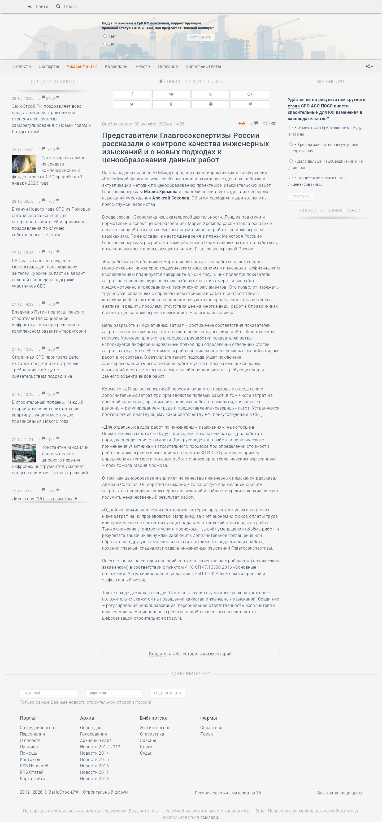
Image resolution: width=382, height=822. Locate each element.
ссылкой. (210, 805)
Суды (145, 740)
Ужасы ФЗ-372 (82, 66)
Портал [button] (28, 705)
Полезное (168, 66)
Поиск (66, 6)
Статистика (152, 721)
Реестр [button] (143, 66)
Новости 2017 (94, 760)
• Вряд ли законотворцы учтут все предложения (323, 147)
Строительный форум (105, 779)
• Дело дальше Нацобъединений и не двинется (325, 164)
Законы (148, 728)
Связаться (211, 715)
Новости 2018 (94, 766)
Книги (146, 734)
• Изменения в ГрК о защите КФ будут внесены (326, 131)
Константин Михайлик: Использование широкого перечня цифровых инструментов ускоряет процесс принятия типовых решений (50, 460)
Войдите (157, 641)
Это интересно (155, 715)
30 (217, 81)
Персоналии (32, 721)
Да (108, 44)
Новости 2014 (94, 740)
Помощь (28, 740)
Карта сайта (32, 766)
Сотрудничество (37, 715)
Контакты (30, 747)
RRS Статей (32, 760)
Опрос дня (91, 715)
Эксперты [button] (49, 66)
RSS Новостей (34, 753)
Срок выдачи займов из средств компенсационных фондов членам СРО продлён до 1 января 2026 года (49, 170)
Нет (109, 36)
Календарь (116, 66)
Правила (29, 734)
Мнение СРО (330, 81)
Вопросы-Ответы (203, 66)
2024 (197, 81)
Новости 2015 (94, 747)
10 (208, 81)
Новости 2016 (94, 753)
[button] (369, 66)
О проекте (30, 728)
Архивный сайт (96, 728)
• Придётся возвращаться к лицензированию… (317, 181)
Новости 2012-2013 (100, 734)
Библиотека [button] (154, 705)
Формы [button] (208, 705)
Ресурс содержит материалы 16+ (229, 780)
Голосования (93, 721)
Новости (177, 81)
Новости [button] (22, 66)
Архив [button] (87, 705)
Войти (38, 6)
